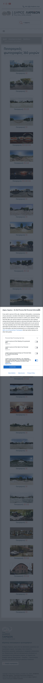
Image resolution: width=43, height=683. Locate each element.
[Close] (39, 310)
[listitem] (21, 338)
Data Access (21, 373)
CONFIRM (12, 367)
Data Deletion (11, 373)
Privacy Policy (31, 373)
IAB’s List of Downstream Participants (12, 330)
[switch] (36, 342)
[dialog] (21, 341)
